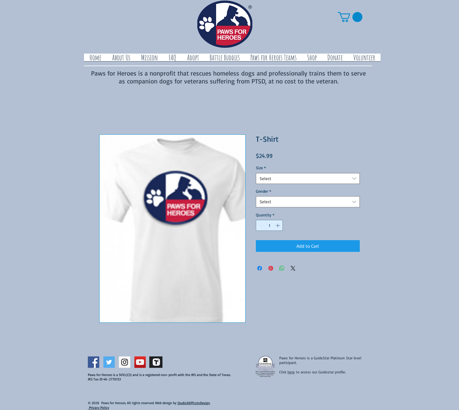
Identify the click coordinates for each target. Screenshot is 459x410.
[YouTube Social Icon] (140, 362)
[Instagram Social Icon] (124, 362)
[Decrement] (260, 225)
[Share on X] (293, 268)
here (291, 372)
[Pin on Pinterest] (270, 268)
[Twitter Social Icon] (109, 362)
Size (261, 167)
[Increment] (278, 225)
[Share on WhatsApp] (281, 268)
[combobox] (308, 178)
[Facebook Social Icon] (93, 362)
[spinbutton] (269, 225)
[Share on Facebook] (259, 268)
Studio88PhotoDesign (193, 403)
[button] (350, 17)
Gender (263, 191)
